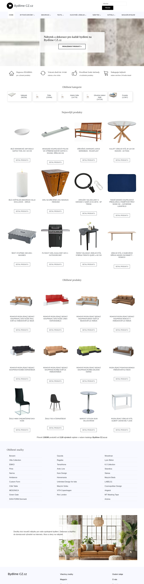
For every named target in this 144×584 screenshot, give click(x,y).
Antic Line (80, 464)
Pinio (45, 464)
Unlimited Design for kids (120, 473)
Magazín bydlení (128, 15)
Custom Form (81, 473)
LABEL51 (13, 477)
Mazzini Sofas (82, 477)
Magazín (63, 566)
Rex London (14, 485)
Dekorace (45, 15)
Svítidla (110, 15)
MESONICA (14, 481)
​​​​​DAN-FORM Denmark (85, 485)
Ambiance (114, 469)
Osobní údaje (117, 561)
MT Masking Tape (50, 485)
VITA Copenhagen (50, 481)
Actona (113, 485)
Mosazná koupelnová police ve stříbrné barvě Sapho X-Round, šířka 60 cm (55, 151)
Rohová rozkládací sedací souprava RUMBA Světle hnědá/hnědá (55, 370)
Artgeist (79, 481)
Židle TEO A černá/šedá (55, 419)
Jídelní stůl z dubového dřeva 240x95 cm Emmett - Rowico (122, 255)
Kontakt (115, 571)
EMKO (79, 460)
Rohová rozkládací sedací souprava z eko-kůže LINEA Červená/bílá (55, 319)
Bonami (13, 456)
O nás (114, 566)
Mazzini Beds (48, 473)
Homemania (14, 473)
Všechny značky (66, 561)
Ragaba (13, 460)
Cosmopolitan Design (118, 477)
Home (11, 15)
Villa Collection (116, 456)
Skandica (113, 464)
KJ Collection (15, 464)
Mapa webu (64, 571)
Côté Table (47, 477)
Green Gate (114, 481)
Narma (12, 469)
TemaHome (114, 460)
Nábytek (96, 15)
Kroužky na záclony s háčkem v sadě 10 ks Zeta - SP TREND (89, 202)
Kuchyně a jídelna (77, 15)
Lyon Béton (47, 460)
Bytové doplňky (26, 15)
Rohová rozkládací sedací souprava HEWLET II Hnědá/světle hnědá (122, 319)
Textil (59, 15)
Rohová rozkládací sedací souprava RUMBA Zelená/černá (88, 370)
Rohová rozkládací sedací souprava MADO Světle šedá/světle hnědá (88, 319)
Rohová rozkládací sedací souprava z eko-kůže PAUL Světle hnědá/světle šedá (22, 319)
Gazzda (46, 456)
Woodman (80, 456)
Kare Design (48, 469)
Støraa (79, 469)
